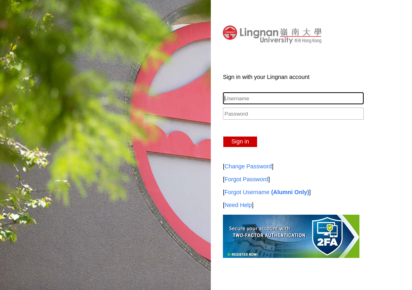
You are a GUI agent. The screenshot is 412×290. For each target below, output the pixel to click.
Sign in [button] (240, 141)
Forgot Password (246, 179)
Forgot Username (267, 192)
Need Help (238, 205)
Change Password (248, 166)
